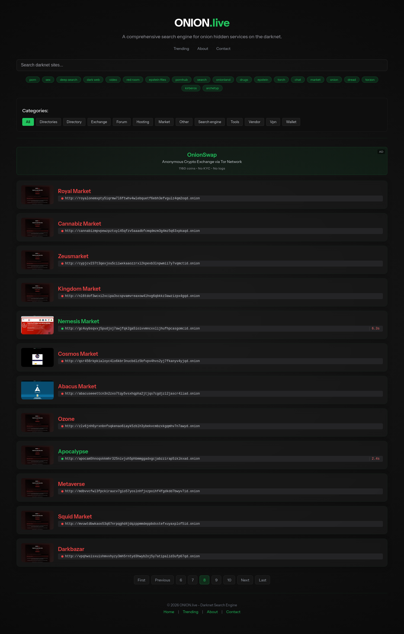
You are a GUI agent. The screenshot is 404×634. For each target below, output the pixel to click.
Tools (264, 124)
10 (231, 584)
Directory (81, 124)
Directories (52, 124)
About (202, 48)
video (123, 80)
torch (311, 80)
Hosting (159, 124)
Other (206, 124)
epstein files (172, 80)
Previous (160, 584)
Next (247, 584)
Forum (135, 124)
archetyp (234, 90)
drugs (269, 80)
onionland (245, 80)
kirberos (210, 90)
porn (32, 80)
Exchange (109, 124)
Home (168, 616)
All (29, 124)
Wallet (328, 124)
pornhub (199, 80)
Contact (223, 48)
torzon (188, 90)
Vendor (286, 124)
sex (50, 80)
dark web (100, 80)
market (349, 80)
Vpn (308, 124)
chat (329, 80)
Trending (181, 48)
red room (145, 80)
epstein (290, 80)
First (139, 584)
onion (370, 80)
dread (167, 90)
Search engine (235, 124)
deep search (73, 80)
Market (184, 124)
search (222, 80)
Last (265, 584)
